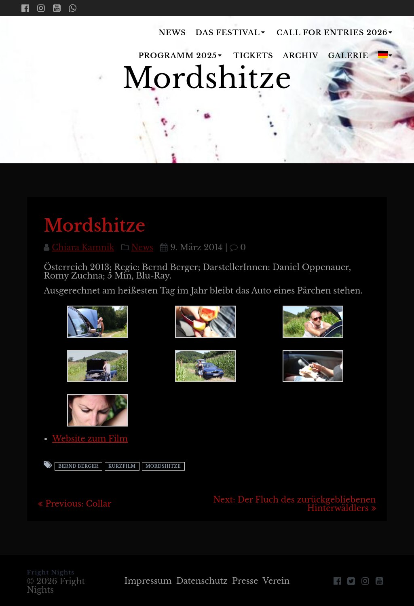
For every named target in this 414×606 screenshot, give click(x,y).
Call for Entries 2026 (332, 32)
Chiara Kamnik (83, 247)
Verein (276, 581)
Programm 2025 (177, 55)
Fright (63, 44)
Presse (245, 581)
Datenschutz (202, 581)
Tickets (253, 55)
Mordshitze (163, 466)
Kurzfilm (121, 466)
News (172, 32)
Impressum (148, 581)
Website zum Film (90, 438)
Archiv (301, 55)
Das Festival (228, 32)
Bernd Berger (78, 466)
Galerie (348, 55)
